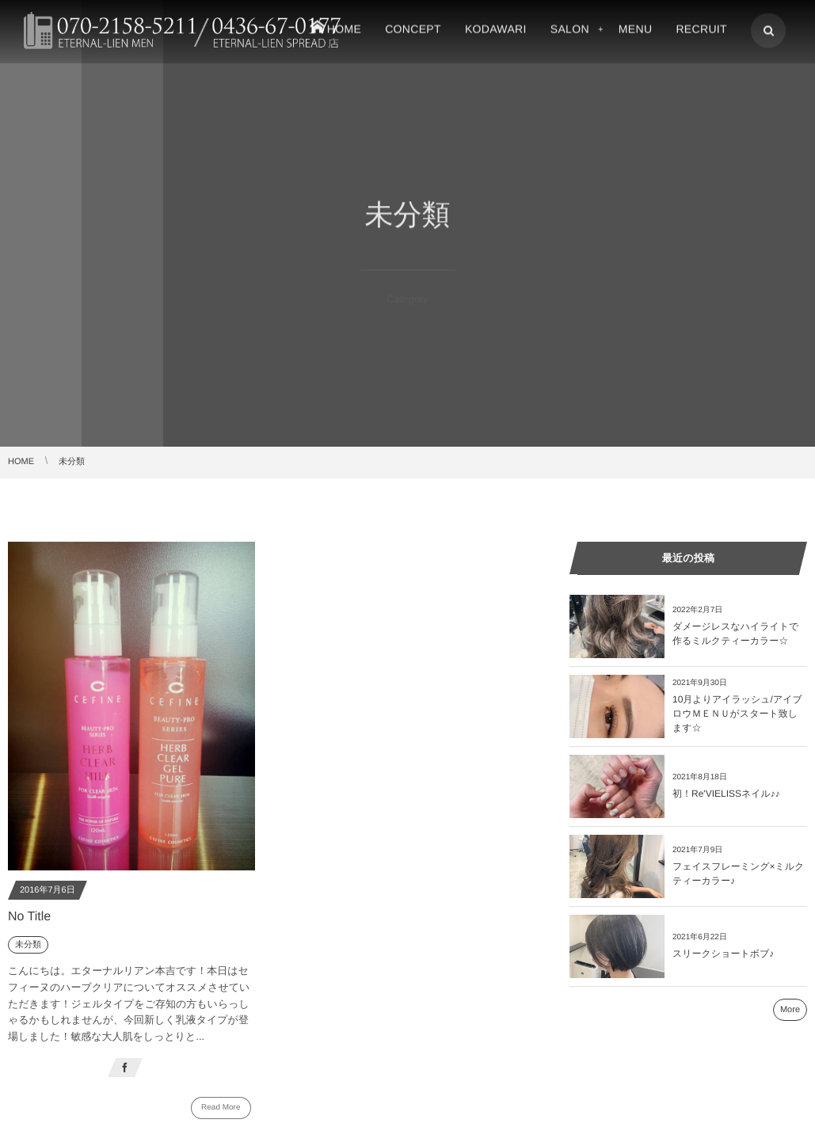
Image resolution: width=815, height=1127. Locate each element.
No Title (29, 916)
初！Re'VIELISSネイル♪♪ (726, 793)
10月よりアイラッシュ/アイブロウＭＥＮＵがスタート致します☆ (737, 713)
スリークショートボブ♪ (723, 953)
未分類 (28, 945)
